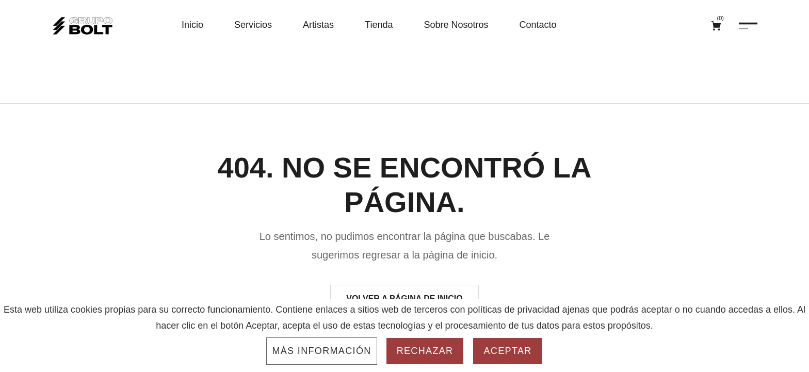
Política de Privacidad (370, 359)
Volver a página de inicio (404, 276)
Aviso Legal (291, 359)
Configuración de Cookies (478, 359)
